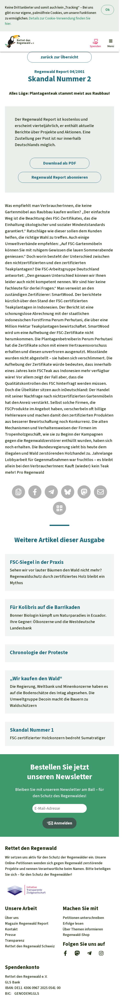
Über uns (12, 917)
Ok (107, 9)
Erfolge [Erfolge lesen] (73, 923)
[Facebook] (65, 954)
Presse (10, 934)
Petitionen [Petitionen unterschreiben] (83, 917)
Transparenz (14, 940)
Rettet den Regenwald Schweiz (30, 946)
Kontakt (11, 929)
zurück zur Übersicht (59, 57)
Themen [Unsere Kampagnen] (83, 929)
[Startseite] (19, 41)
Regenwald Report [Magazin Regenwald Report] (26, 923)
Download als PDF (59, 163)
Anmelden (59, 823)
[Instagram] (101, 954)
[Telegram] (89, 954)
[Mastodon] (77, 954)
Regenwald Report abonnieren (59, 177)
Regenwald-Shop (76, 934)
